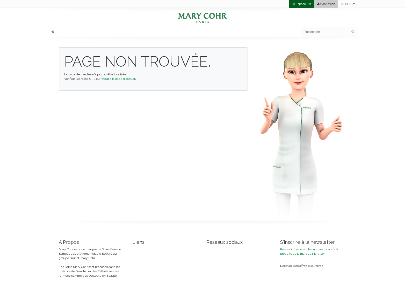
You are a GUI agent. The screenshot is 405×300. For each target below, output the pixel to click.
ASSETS (346, 4)
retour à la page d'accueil (118, 79)
